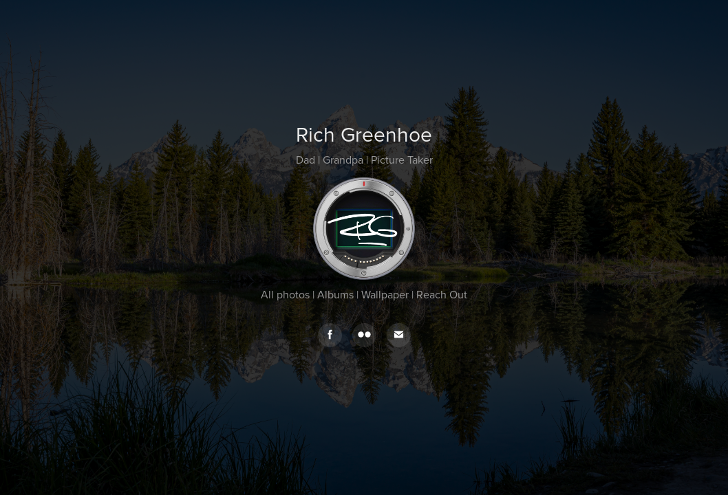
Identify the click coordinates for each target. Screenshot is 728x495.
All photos (285, 294)
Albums (335, 294)
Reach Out (441, 294)
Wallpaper (385, 294)
